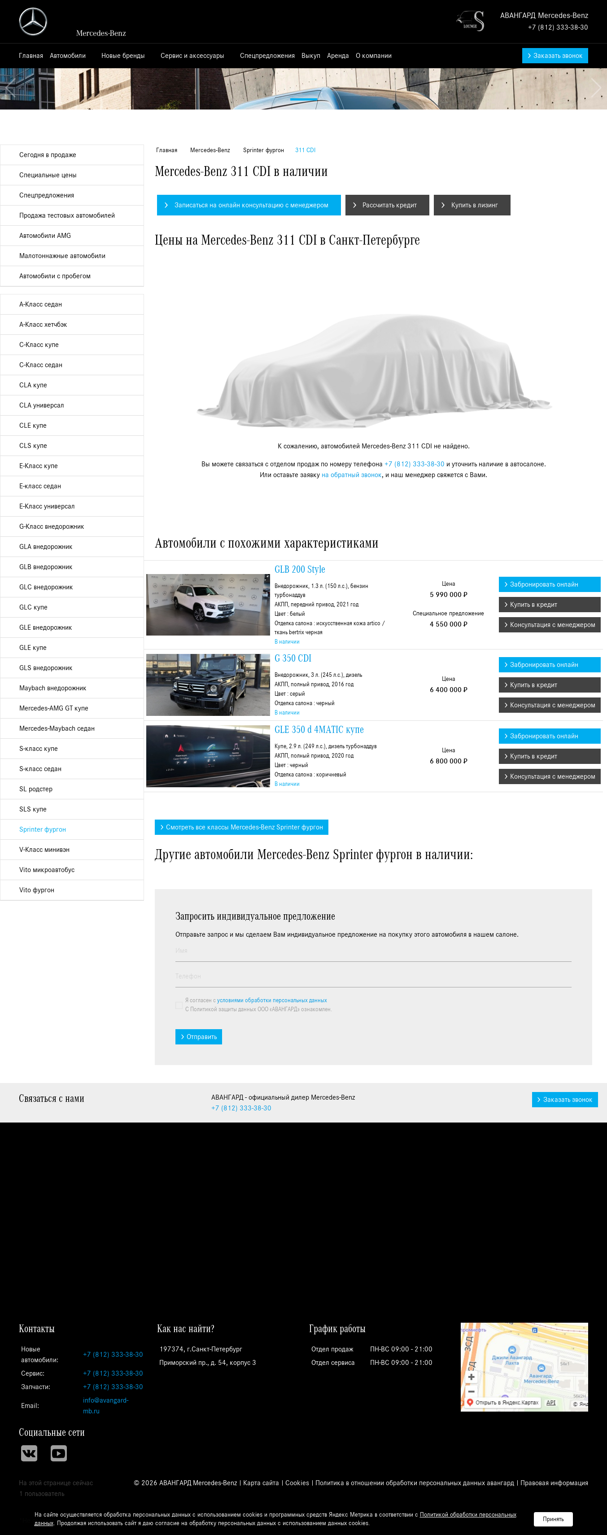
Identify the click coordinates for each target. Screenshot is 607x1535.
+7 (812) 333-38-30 (558, 27)
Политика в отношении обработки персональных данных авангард (414, 1483)
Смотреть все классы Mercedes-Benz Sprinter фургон (244, 1009)
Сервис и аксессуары (193, 55)
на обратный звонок (352, 656)
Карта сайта (261, 1483)
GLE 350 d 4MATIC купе (319, 911)
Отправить (202, 1218)
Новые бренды (124, 55)
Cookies (297, 1483)
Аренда (338, 55)
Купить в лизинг (474, 386)
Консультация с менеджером (552, 806)
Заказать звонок (558, 55)
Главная (31, 55)
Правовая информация (554, 1483)
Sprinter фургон (262, 332)
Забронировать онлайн (544, 766)
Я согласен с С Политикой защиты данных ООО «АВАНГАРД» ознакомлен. (258, 1187)
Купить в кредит (533, 786)
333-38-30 (241, 1290)
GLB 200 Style (300, 751)
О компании (374, 55)
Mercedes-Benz (209, 332)
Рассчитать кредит (389, 386)
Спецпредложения (267, 55)
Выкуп (310, 55)
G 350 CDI (293, 840)
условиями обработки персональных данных (272, 1182)
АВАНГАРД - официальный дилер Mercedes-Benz (77, 21)
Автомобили (68, 55)
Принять (553, 1519)
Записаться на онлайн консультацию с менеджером (251, 386)
